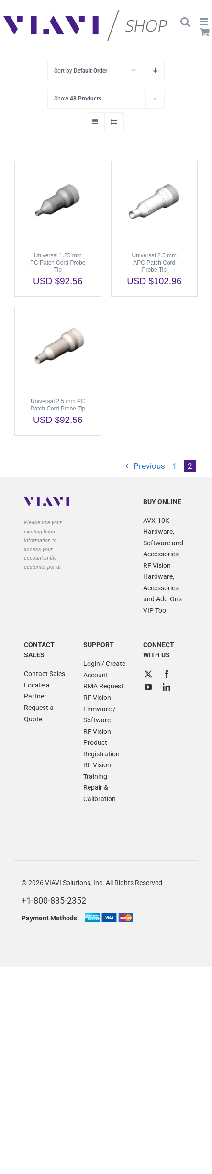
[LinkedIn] (166, 687)
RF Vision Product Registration (101, 743)
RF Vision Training (97, 770)
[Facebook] (166, 674)
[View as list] (114, 122)
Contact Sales (44, 673)
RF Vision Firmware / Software (99, 709)
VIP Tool (155, 610)
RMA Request (103, 686)
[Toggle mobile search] (185, 22)
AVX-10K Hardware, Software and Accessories (163, 537)
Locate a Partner (37, 690)
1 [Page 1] (174, 466)
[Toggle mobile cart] (205, 32)
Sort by (80, 70)
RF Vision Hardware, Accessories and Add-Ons (162, 582)
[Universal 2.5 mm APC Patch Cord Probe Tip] (155, 202)
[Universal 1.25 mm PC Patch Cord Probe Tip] (58, 202)
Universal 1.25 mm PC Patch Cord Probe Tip (57, 262)
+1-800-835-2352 (54, 901)
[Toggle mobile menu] (205, 22)
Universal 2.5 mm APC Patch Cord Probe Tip (154, 262)
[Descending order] (155, 70)
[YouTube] (148, 687)
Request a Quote (39, 713)
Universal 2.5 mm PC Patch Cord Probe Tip (57, 405)
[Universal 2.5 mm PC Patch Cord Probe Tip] (58, 347)
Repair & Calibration (99, 793)
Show (77, 98)
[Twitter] (148, 674)
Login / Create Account (104, 669)
